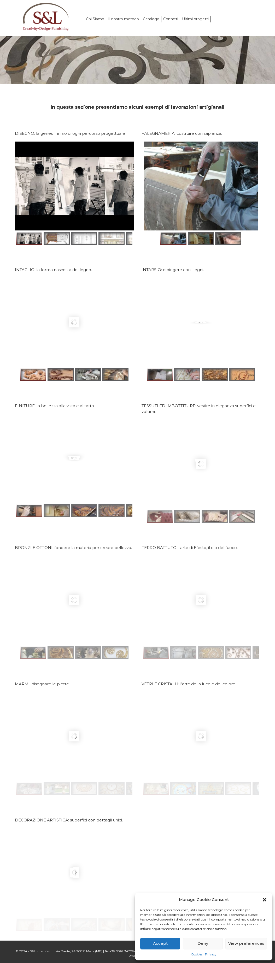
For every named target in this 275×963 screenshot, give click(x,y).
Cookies (196, 954)
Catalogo (151, 19)
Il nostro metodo (123, 19)
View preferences (246, 943)
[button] (264, 899)
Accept (160, 943)
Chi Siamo (95, 19)
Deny (202, 943)
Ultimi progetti (195, 19)
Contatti (170, 19)
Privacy (211, 954)
